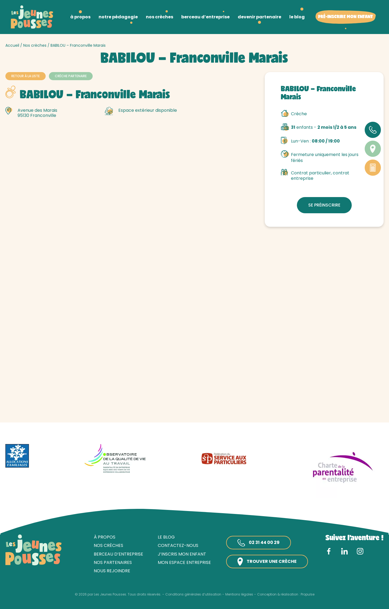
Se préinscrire (324, 205)
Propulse (307, 594)
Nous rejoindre (112, 570)
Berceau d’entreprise (118, 554)
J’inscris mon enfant (182, 554)
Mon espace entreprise (184, 562)
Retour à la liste (25, 76)
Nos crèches (34, 45)
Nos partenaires (113, 562)
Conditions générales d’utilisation (193, 594)
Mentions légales (239, 594)
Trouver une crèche (267, 561)
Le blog (166, 537)
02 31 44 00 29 (258, 543)
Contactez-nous (178, 545)
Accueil (12, 45)
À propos (104, 537)
